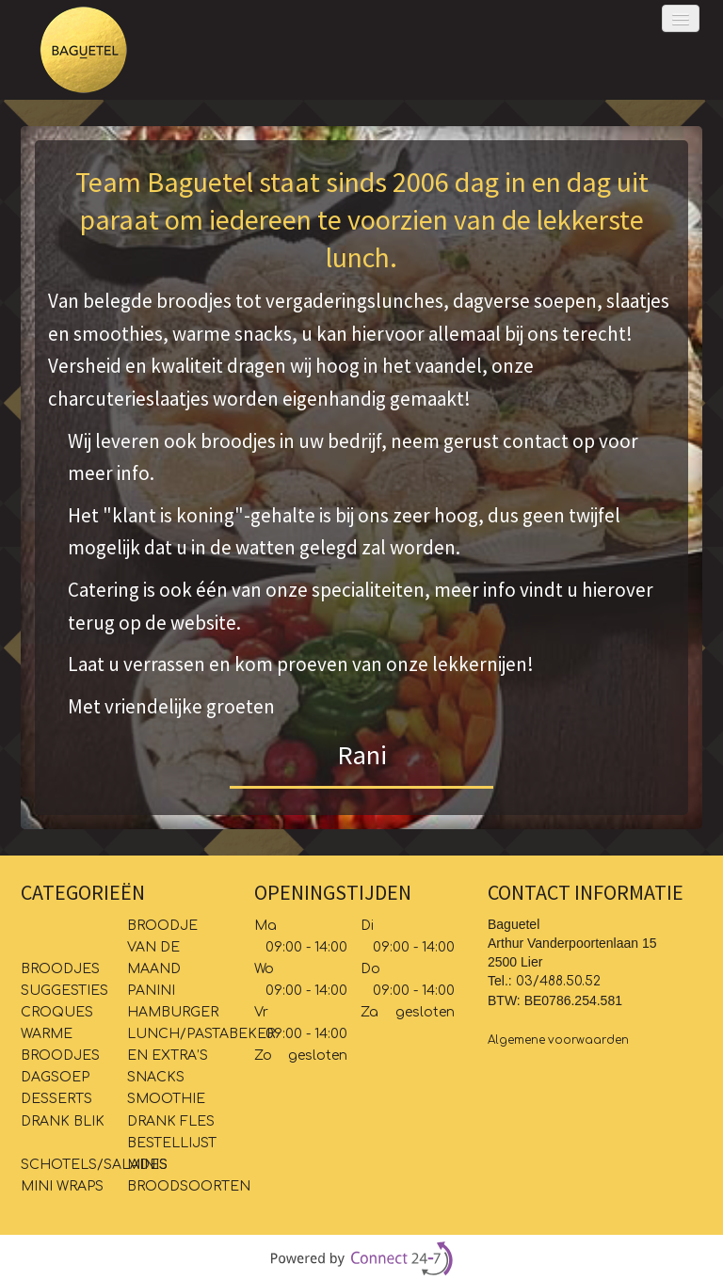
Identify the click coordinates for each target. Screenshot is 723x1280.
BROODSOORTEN (190, 1186)
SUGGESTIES (64, 991)
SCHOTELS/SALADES (94, 1165)
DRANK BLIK (62, 1121)
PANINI (151, 991)
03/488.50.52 (558, 981)
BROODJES (60, 969)
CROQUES (57, 1012)
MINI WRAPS (64, 1186)
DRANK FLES (171, 1121)
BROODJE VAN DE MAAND (162, 947)
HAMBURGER (172, 1012)
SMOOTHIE (166, 1099)
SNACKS (156, 1077)
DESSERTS (56, 1099)
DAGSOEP (55, 1077)
